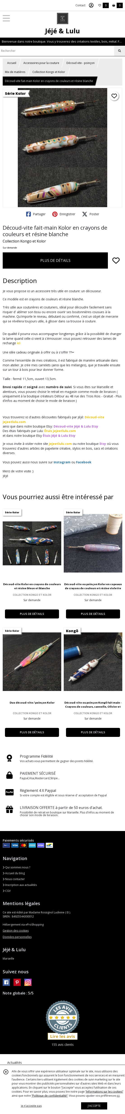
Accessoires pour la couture (41, 63)
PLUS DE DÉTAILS (55, 260)
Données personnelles (17, 937)
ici (18, 343)
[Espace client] (91, 5)
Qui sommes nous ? (16, 867)
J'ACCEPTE (94, 1106)
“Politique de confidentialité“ (50, 1096)
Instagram (62, 462)
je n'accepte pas (31, 1106)
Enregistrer (63, 214)
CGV (7, 891)
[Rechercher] (119, 51)
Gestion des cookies (16, 931)
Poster (90, 214)
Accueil (11, 63)
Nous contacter (14, 879)
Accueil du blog (14, 873)
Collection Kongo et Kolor (48, 72)
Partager (35, 214)
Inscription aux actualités (20, 885)
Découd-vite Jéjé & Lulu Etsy (76, 426)
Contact (80, 5)
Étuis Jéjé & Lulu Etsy (59, 435)
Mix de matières (15, 72)
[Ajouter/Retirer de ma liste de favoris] (115, 260)
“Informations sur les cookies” (104, 1092)
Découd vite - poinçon (80, 63)
